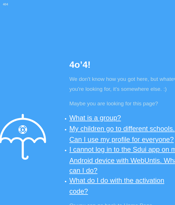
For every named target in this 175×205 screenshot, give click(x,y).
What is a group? (95, 118)
